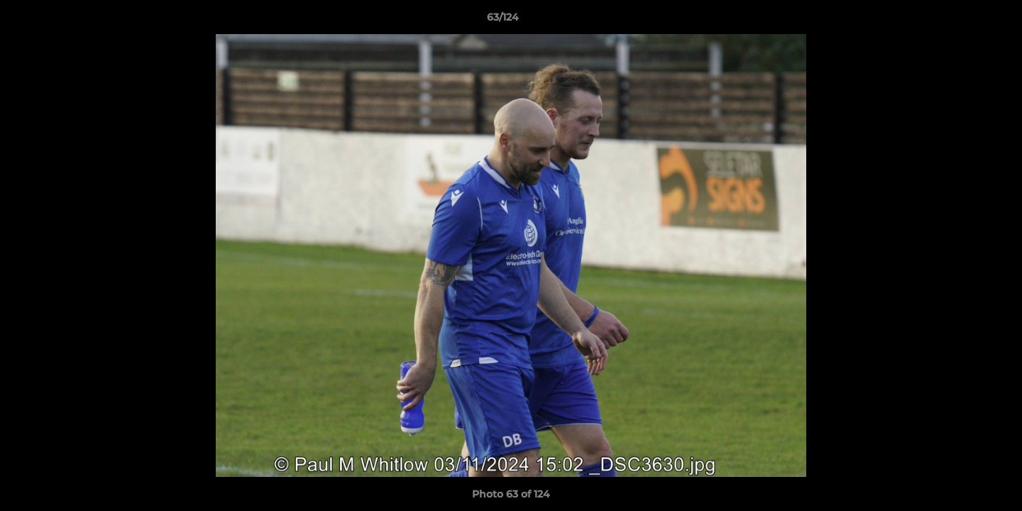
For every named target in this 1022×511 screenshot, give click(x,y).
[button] (962, 20)
